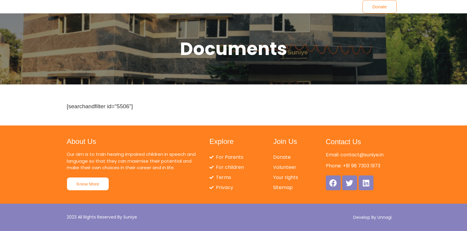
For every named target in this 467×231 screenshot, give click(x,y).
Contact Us (343, 142)
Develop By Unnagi (372, 217)
